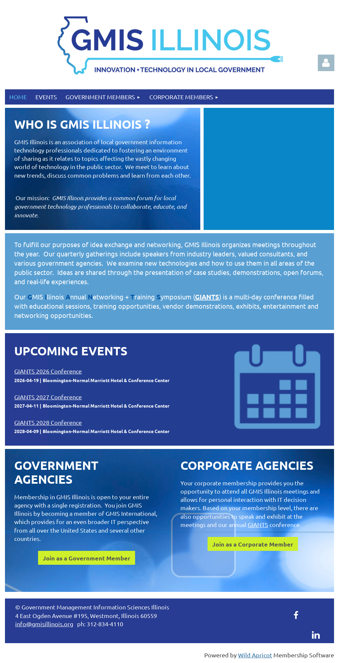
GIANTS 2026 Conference (48, 371)
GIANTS (207, 296)
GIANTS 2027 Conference (48, 396)
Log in (326, 63)
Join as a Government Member (86, 558)
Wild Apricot (255, 654)
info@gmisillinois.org (44, 623)
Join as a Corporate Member (252, 544)
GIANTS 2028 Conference (48, 422)
